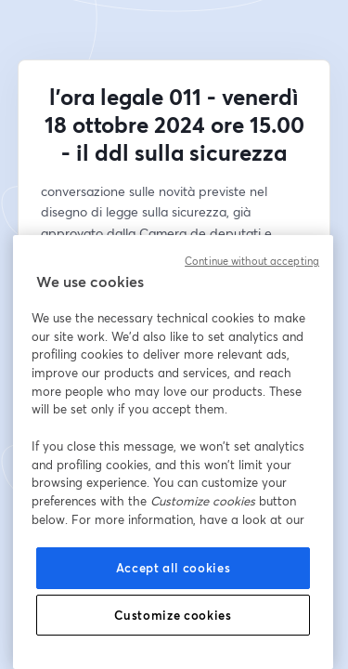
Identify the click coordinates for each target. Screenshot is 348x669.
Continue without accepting (252, 261)
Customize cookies (172, 615)
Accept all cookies (173, 567)
